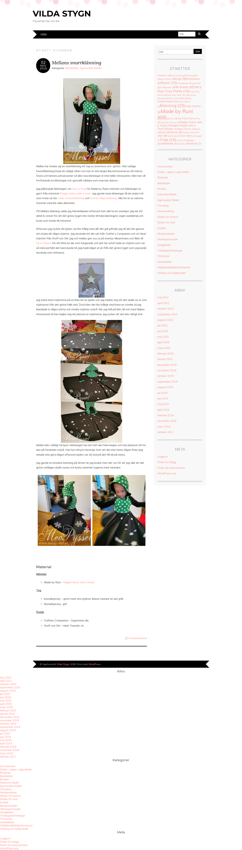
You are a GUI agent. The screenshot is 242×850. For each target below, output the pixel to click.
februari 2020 (165, 353)
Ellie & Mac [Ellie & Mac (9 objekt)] (183, 87)
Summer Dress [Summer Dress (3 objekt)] (189, 132)
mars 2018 (163, 426)
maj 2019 (163, 404)
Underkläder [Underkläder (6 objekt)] (168, 143)
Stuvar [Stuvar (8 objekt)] (176, 132)
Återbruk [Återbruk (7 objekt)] (194, 143)
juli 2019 (162, 393)
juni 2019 (162, 398)
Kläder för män (166, 222)
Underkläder (164, 261)
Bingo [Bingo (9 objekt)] (180, 78)
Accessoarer (165, 166)
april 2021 (163, 303)
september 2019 (167, 381)
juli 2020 (162, 325)
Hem (43, 34)
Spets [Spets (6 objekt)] (164, 132)
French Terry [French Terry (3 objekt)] (174, 98)
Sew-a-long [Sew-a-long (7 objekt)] (177, 128)
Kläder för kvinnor (167, 217)
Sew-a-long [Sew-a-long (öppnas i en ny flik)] (79, 188)
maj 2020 (163, 336)
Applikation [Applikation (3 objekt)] (163, 75)
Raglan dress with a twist (78, 582)
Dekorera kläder (167, 194)
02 (43, 62)
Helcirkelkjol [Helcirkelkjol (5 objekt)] (168, 101)
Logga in (162, 456)
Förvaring (163, 205)
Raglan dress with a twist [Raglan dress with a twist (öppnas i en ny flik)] (75, 193)
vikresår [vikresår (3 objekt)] (182, 144)
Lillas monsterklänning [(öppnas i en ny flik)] (71, 198)
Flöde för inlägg (166, 462)
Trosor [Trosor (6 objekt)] (184, 135)
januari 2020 (164, 359)
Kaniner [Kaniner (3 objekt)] (181, 101)
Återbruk (162, 177)
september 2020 (167, 314)
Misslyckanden (166, 233)
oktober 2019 (165, 376)
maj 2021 (163, 297)
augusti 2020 (165, 320)
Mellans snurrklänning (76, 62)
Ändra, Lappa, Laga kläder (173, 172)
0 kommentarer (138, 638)
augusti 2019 (165, 387)
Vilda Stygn (62, 13)
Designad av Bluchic (197, 664)
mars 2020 (163, 348)
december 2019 (167, 364)
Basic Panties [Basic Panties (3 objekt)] (166, 79)
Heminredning (165, 211)
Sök (197, 51)
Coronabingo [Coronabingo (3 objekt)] (184, 83)
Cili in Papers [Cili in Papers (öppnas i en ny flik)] (44, 243)
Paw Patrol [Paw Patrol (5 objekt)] (184, 118)
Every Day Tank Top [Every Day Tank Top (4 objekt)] (177, 95)
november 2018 (166, 420)
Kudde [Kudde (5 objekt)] (190, 106)
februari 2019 (165, 415)
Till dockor (163, 256)
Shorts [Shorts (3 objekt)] (190, 129)
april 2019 (163, 409)
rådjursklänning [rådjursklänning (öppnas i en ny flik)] (108, 198)
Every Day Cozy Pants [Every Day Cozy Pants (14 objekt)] (179, 89)
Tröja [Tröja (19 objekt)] (167, 139)
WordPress (94, 664)
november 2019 (166, 370)
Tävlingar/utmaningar (169, 250)
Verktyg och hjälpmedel (171, 273)
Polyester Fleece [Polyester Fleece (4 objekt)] (169, 122)
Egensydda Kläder (91, 68)
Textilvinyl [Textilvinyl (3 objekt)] (173, 136)
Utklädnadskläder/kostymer (173, 267)
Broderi (161, 188)
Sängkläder (164, 245)
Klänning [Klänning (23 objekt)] (172, 105)
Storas (94, 198)
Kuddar (161, 228)
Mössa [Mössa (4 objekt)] (172, 118)
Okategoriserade (167, 239)
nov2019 (43, 67)
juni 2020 (162, 331)
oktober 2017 (165, 432)
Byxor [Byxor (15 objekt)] (169, 82)
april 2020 (163, 342)
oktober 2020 (165, 308)
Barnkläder (71, 68)
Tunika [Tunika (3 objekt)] (180, 140)
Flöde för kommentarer (171, 467)
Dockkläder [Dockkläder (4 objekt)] (166, 87)
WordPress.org (166, 473)
